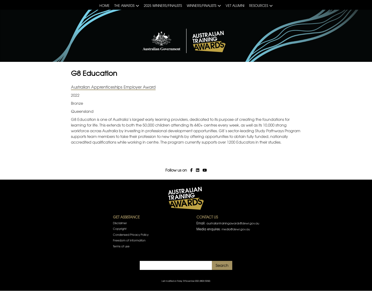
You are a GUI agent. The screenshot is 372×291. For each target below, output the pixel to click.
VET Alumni (235, 5)
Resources (258, 5)
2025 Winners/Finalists (163, 5)
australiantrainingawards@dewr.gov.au (232, 223)
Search (222, 265)
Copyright (119, 229)
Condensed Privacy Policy (131, 234)
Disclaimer (120, 223)
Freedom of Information (129, 240)
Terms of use (121, 246)
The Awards (124, 5)
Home (104, 5)
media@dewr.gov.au (236, 229)
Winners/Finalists (201, 5)
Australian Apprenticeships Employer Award (113, 87)
